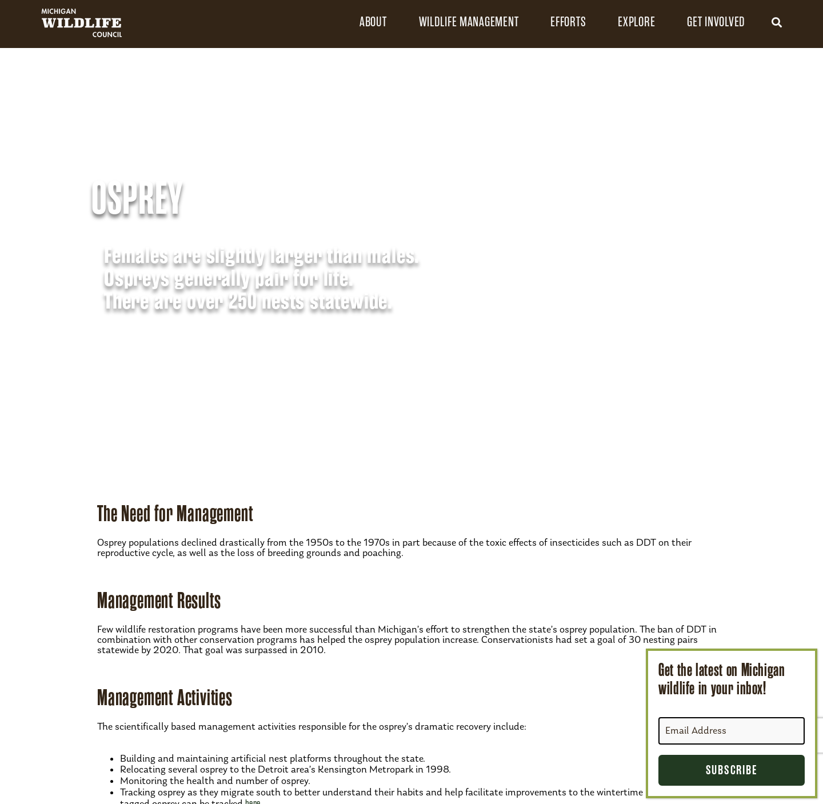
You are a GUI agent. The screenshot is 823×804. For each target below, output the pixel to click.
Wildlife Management (469, 22)
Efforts (568, 22)
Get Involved (716, 22)
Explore (636, 22)
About (373, 22)
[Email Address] (731, 731)
